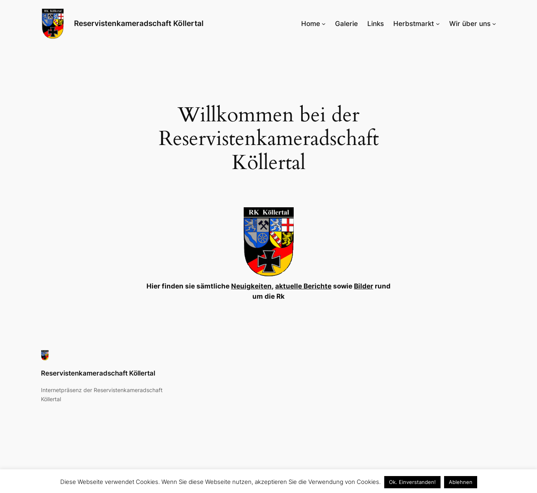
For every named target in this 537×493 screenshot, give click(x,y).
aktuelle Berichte (303, 286)
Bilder (363, 286)
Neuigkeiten (251, 286)
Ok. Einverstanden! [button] (412, 482)
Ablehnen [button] (460, 482)
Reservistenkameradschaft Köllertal (139, 23)
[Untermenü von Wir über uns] (494, 24)
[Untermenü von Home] (324, 24)
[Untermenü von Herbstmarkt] (438, 24)
